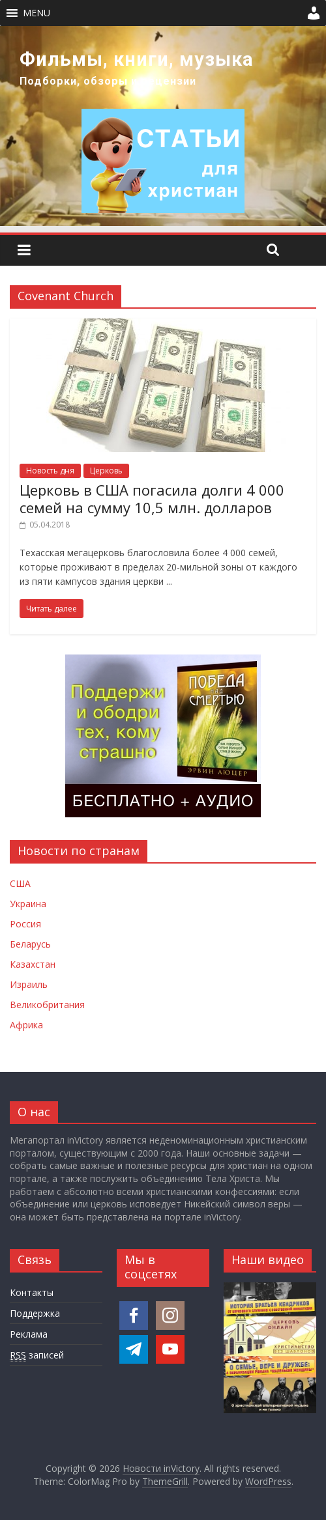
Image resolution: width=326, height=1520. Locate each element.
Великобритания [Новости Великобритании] (47, 1004)
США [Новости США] (20, 883)
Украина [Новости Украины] (28, 903)
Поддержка (35, 1313)
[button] (36, 13)
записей (37, 1355)
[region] (163, 126)
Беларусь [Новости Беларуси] (30, 944)
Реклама (29, 1334)
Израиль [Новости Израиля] (29, 984)
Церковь (106, 470)
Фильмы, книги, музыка (137, 59)
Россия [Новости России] (25, 924)
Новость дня (50, 470)
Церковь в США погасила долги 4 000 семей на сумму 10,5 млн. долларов (152, 498)
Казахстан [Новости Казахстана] (32, 964)
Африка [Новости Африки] (26, 1025)
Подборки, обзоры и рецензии (108, 81)
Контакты (31, 1292)
